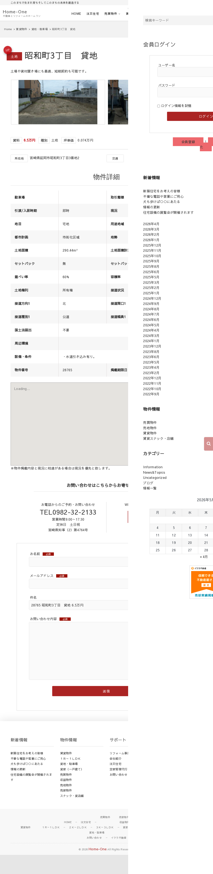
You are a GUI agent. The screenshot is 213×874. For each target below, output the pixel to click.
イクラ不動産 (199, 13)
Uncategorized (169, 783)
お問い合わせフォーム (150, 534)
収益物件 (66, 799)
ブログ (163, 788)
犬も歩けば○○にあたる (27, 783)
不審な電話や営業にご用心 (28, 778)
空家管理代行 (118, 788)
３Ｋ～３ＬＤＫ (105, 846)
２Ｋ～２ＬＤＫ (78, 846)
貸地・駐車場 (69, 783)
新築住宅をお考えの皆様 (27, 772)
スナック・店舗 (161, 846)
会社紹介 (153, 13)
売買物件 (110, 13)
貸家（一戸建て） (72, 788)
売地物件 (66, 804)
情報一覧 (165, 794)
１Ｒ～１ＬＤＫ (70, 778)
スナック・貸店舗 (72, 815)
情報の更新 (18, 788)
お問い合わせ (174, 13)
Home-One (15, 11)
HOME (76, 13)
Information (167, 772)
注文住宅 (93, 13)
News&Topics (169, 778)
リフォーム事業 (120, 772)
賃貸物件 (132, 13)
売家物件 (66, 810)
